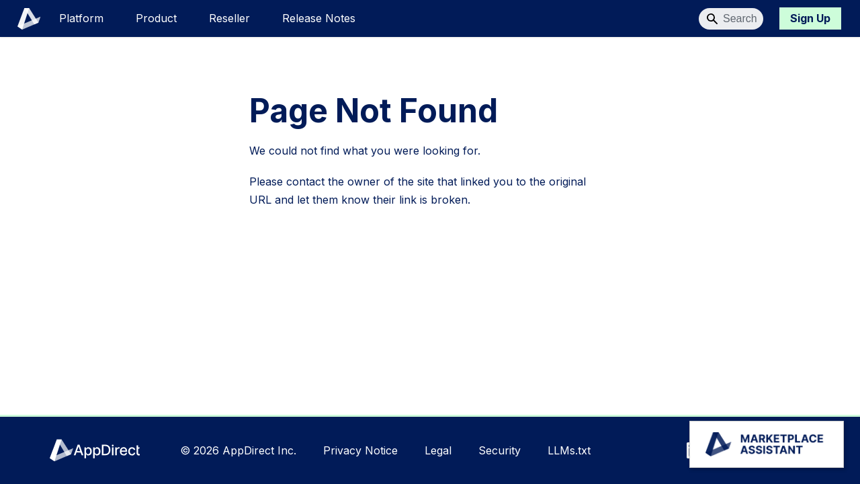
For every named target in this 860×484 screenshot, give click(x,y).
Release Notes (318, 18)
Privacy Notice (360, 450)
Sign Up (810, 18)
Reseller (229, 18)
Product (156, 18)
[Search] (731, 19)
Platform (81, 18)
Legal (438, 450)
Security (499, 450)
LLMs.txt (569, 450)
